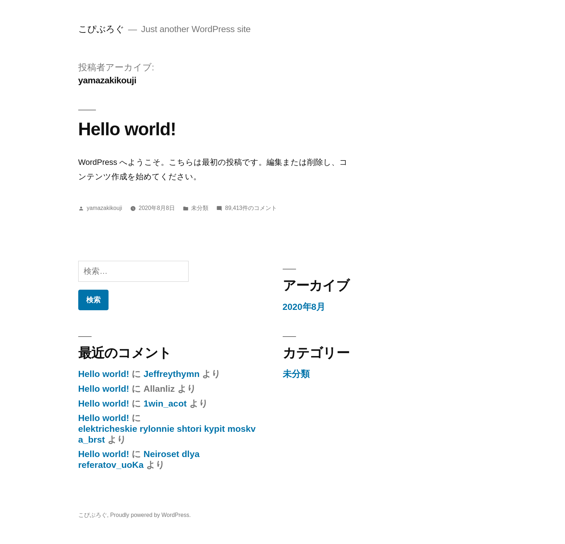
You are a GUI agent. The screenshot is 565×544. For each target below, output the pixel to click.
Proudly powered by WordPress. (150, 515)
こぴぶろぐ (101, 29)
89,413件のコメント (251, 208)
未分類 (199, 208)
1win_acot (165, 403)
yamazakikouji (104, 208)
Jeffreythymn (171, 374)
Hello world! (127, 129)
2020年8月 (304, 307)
